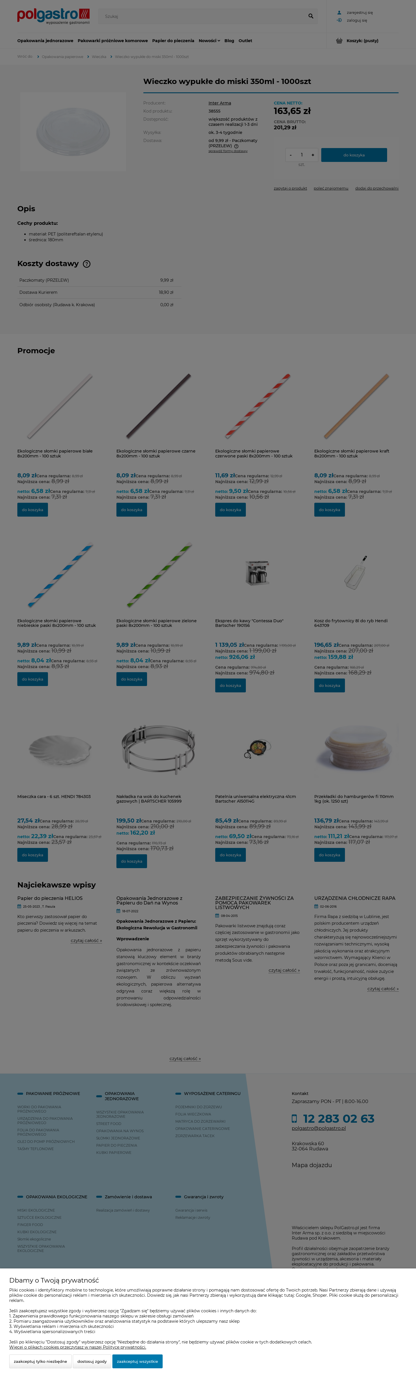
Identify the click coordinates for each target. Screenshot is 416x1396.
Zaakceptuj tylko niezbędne (40, 1361)
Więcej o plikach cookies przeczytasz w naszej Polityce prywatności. (77, 1347)
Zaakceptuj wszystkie (137, 1361)
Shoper (320, 1295)
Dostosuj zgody (92, 1361)
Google (303, 1295)
